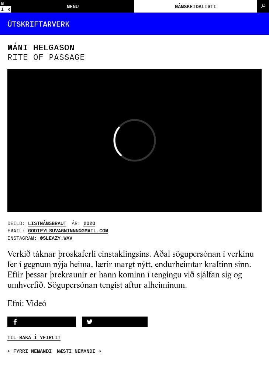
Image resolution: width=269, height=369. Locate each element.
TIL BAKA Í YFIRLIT (34, 337)
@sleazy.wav (56, 238)
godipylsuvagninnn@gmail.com (68, 230)
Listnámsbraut (47, 223)
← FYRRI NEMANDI (29, 351)
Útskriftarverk (38, 23)
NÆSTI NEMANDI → (79, 351)
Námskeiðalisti (195, 6)
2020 (89, 223)
